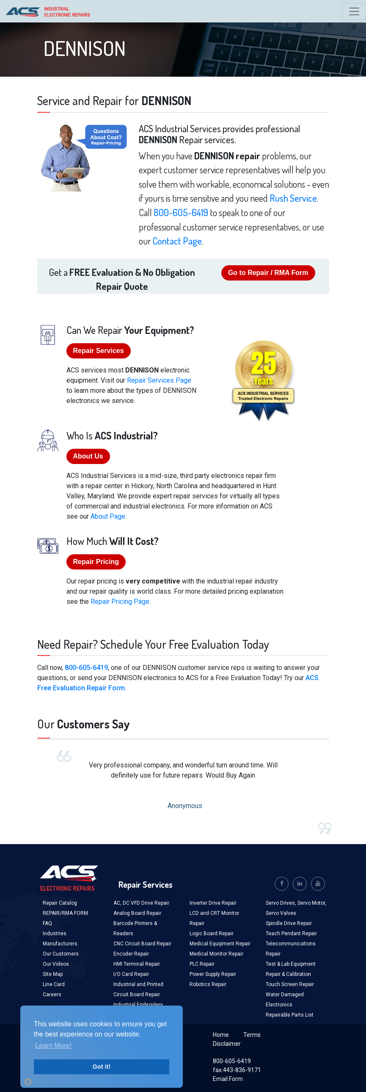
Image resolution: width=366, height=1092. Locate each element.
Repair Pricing (96, 561)
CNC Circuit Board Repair (142, 944)
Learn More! (53, 1045)
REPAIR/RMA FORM (65, 913)
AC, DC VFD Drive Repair (141, 903)
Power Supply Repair (213, 974)
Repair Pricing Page (120, 601)
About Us (88, 456)
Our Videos (56, 964)
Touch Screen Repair (290, 984)
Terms (252, 1034)
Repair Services (98, 350)
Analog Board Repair (137, 913)
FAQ (47, 923)
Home (221, 1034)
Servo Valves (281, 913)
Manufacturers (60, 944)
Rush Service (293, 198)
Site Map (53, 974)
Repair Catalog (60, 903)
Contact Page (177, 241)
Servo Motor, (311, 903)
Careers (52, 995)
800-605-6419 (181, 212)
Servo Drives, (281, 903)
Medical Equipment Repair (220, 944)
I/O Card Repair (131, 974)
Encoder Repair (131, 954)
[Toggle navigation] (354, 11)
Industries (54, 933)
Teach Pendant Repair (291, 933)
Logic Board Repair (212, 933)
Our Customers (61, 954)
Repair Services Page (159, 380)
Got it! (101, 1066)
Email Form (228, 1078)
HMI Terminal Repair (136, 964)
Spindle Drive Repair (289, 923)
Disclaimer (227, 1043)
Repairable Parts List (290, 1015)
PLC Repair (202, 964)
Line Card (54, 984)
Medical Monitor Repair (216, 954)
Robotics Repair (208, 984)
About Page (108, 516)
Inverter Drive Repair (213, 903)
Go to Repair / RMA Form (268, 272)
